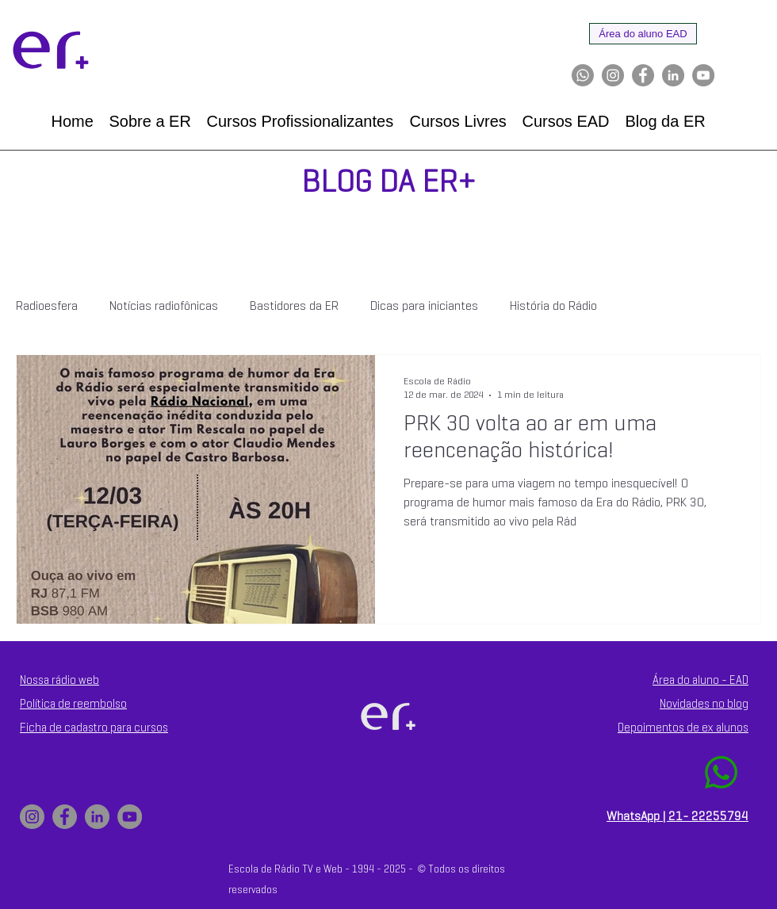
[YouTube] (703, 75)
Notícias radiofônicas (163, 307)
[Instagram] (613, 75)
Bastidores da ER (294, 307)
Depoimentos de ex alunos (683, 728)
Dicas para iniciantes (424, 307)
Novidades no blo (701, 704)
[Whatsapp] (583, 75)
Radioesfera (47, 307)
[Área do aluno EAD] (643, 33)
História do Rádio (553, 307)
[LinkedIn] (673, 75)
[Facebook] (643, 75)
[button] (150, 121)
